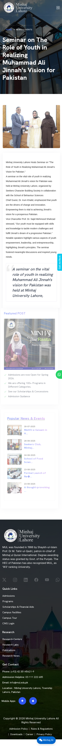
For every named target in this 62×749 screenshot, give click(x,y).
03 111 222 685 (34, 677)
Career (29, 734)
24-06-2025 (28, 455)
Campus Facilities (11, 612)
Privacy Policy (44, 734)
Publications (8, 650)
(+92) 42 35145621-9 (22, 671)
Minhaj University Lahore (40, 718)
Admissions (8, 595)
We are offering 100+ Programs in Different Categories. (25, 384)
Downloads (16, 734)
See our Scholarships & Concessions (27, 391)
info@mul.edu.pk (19, 682)
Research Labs (10, 644)
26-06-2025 (28, 441)
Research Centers (12, 639)
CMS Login (8, 623)
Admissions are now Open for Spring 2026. (27, 376)
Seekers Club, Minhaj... (31, 446)
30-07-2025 (28, 426)
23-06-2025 (28, 470)
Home (9, 29)
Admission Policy (18, 728)
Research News (11, 655)
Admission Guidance (18, 396)
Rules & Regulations (42, 728)
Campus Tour (9, 618)
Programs (7, 601)
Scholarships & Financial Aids (18, 607)
